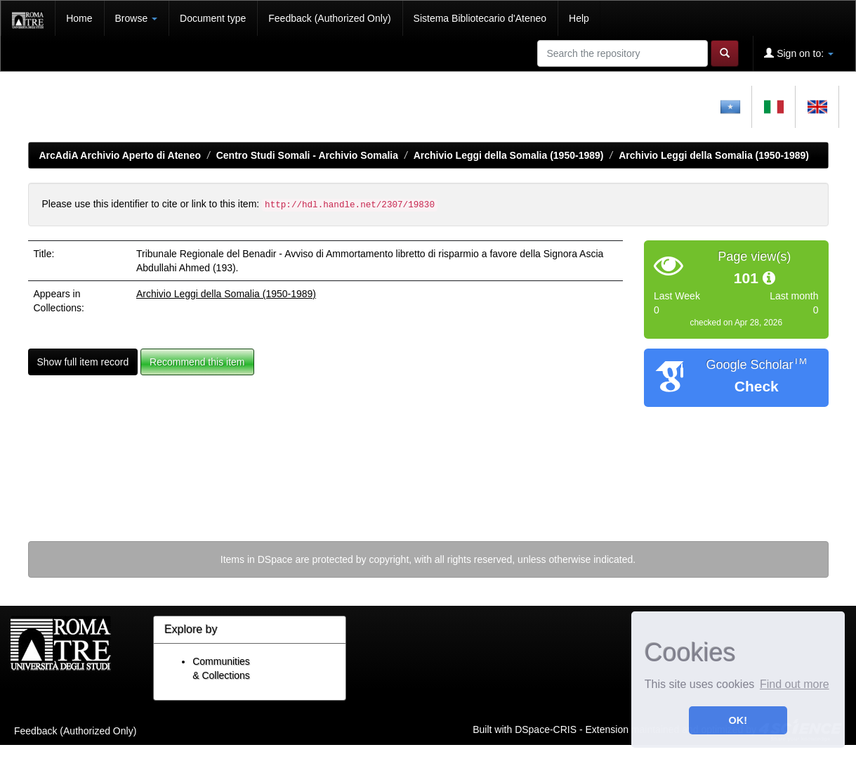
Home (79, 18)
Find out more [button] (794, 684)
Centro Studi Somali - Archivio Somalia (307, 155)
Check (757, 386)
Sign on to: (799, 53)
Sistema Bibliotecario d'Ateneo (480, 18)
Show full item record (83, 362)
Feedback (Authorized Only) (329, 18)
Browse (136, 18)
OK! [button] (738, 720)
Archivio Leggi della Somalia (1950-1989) (509, 155)
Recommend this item (197, 362)
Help (579, 18)
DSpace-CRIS (546, 728)
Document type (213, 18)
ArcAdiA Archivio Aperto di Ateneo (120, 155)
